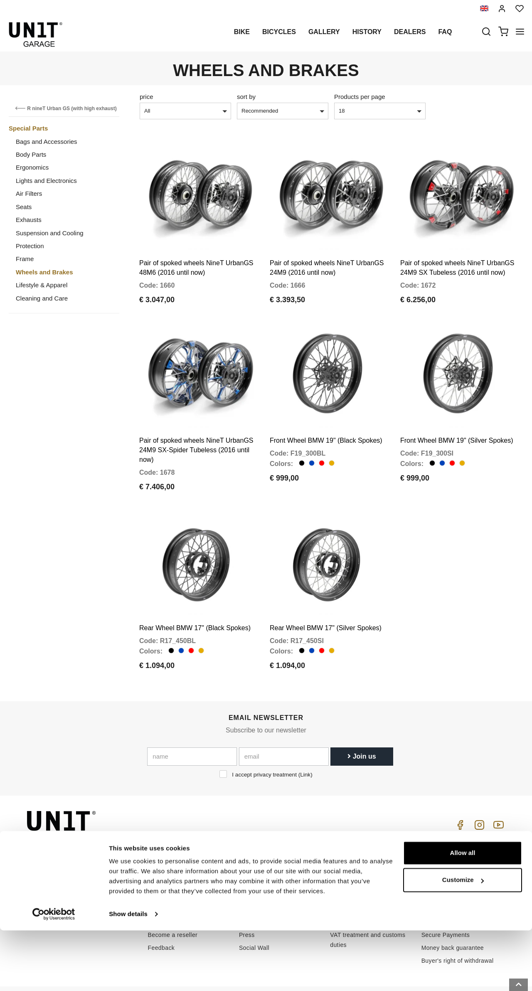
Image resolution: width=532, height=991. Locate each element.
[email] (284, 727)
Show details (128, 974)
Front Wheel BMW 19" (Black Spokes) (326, 421)
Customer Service (354, 867)
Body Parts (31, 154)
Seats (24, 206)
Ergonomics (32, 167)
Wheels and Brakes (44, 272)
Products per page (359, 96)
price (146, 96)
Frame (25, 258)
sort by (246, 96)
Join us (361, 727)
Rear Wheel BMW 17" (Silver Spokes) (326, 598)
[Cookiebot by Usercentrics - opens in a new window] (53, 975)
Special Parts (28, 128)
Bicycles (279, 31)
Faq (445, 31)
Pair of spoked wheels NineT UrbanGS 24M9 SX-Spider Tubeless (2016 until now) (196, 431)
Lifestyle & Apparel (41, 284)
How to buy (345, 854)
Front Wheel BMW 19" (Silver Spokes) (456, 421)
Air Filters (29, 193)
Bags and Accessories (46, 141)
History (367, 31)
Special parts (257, 867)
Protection (30, 245)
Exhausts (29, 219)
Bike (242, 31)
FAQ (336, 880)
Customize (463, 940)
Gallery (324, 31)
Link (305, 745)
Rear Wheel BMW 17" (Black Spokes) (195, 598)
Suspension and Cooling (50, 233)
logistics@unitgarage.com (77, 854)
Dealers (410, 31)
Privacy (158, 880)
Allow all (462, 913)
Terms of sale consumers (455, 854)
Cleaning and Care (42, 298)
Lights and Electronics (46, 180)
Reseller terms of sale (451, 867)
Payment (433, 880)
